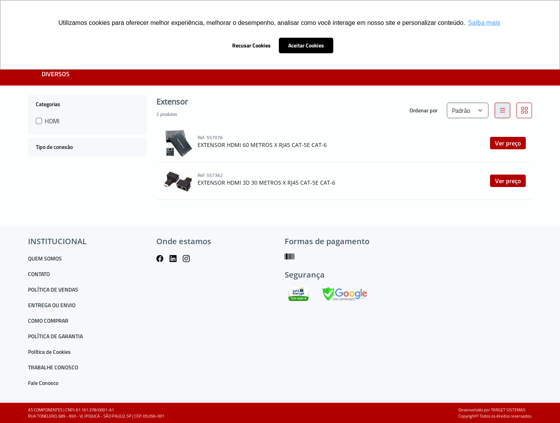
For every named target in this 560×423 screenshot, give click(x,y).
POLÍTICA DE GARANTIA (55, 336)
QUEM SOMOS (45, 258)
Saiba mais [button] (484, 22)
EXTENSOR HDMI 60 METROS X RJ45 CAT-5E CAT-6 (262, 145)
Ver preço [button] (508, 143)
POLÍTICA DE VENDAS (53, 289)
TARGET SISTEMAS (508, 410)
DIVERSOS (56, 74)
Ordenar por (424, 110)
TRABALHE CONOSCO (53, 367)
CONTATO (39, 274)
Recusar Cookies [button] (251, 45)
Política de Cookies (49, 352)
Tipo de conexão (54, 147)
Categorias (48, 104)
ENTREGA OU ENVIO (51, 305)
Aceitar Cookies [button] (306, 45)
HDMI (52, 121)
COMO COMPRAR (48, 320)
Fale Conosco (43, 383)
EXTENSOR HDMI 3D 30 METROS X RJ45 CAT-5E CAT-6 (266, 182)
